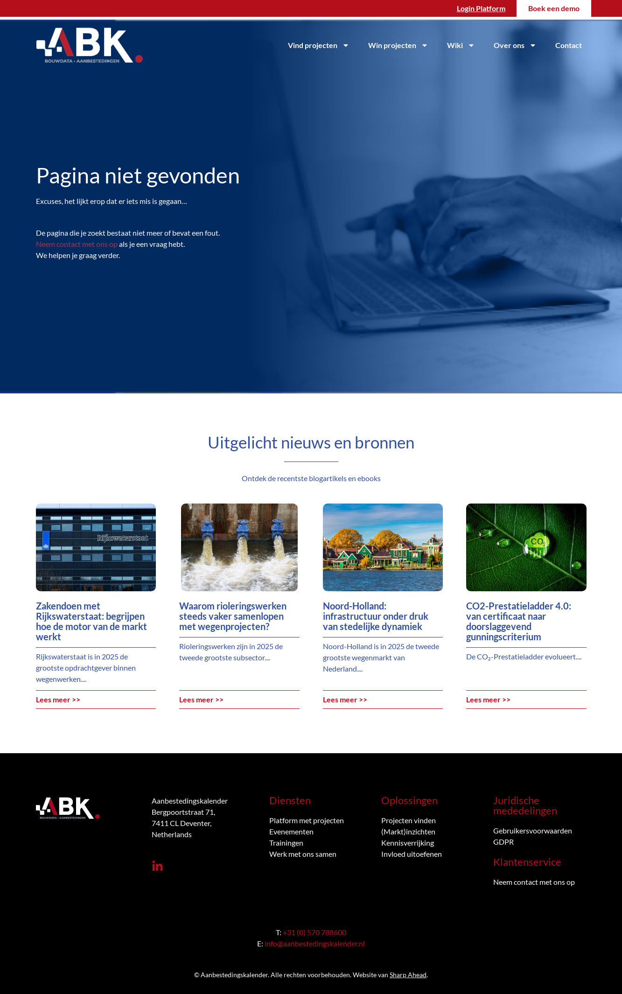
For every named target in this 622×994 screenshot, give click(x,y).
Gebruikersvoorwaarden (532, 830)
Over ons (515, 45)
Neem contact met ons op (77, 243)
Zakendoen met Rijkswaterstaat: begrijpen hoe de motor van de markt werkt (91, 621)
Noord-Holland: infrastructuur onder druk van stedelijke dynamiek (375, 616)
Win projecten (398, 45)
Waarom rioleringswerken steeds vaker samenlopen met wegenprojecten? (233, 616)
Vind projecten (318, 45)
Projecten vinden (408, 820)
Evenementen (291, 831)
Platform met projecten (306, 820)
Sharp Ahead (408, 975)
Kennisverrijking (407, 842)
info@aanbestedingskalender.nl (315, 943)
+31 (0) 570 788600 (314, 932)
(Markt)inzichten (408, 831)
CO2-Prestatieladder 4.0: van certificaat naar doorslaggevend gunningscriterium (518, 621)
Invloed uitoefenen (411, 853)
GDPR (503, 841)
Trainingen (286, 842)
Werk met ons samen (302, 853)
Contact (568, 45)
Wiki (461, 45)
